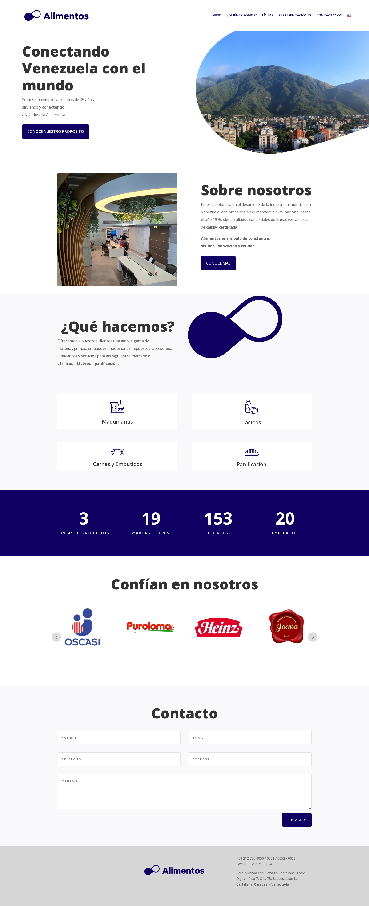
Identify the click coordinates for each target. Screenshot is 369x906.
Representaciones (294, 15)
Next (312, 637)
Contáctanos (329, 15)
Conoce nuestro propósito (55, 131)
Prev (56, 637)
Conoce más (218, 263)
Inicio (216, 15)
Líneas (267, 15)
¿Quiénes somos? (242, 15)
